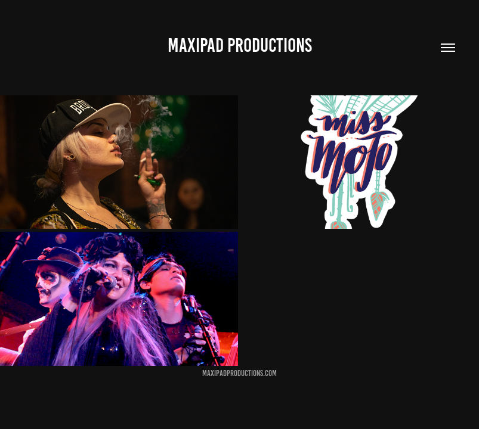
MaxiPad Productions (240, 45)
